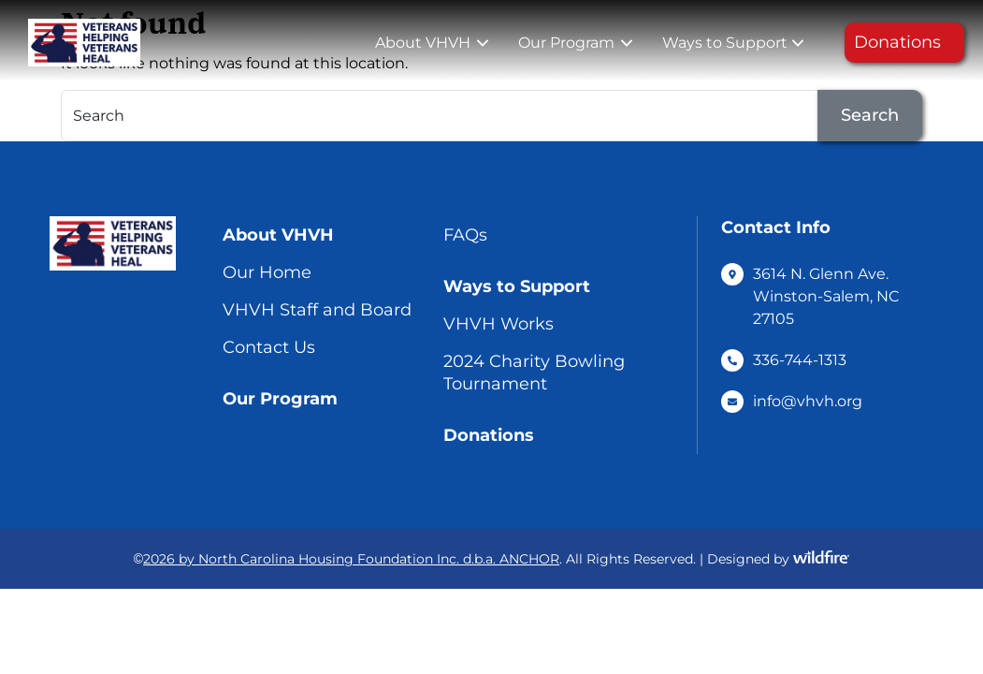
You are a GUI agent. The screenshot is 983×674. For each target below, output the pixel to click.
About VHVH (422, 42)
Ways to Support (725, 42)
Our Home (267, 272)
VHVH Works (498, 324)
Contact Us (269, 347)
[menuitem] (430, 43)
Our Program (566, 42)
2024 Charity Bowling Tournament (534, 372)
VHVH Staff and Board (317, 310)
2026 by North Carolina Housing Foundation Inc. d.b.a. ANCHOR (351, 558)
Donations (897, 42)
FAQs (465, 235)
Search (870, 115)
